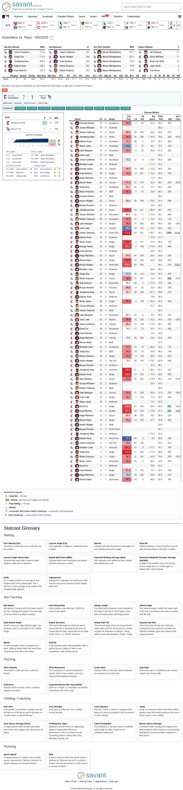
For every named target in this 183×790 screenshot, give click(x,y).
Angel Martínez (87, 178)
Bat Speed (9, 605)
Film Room (126, 108)
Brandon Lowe (86, 164)
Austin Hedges (66, 56)
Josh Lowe (84, 155)
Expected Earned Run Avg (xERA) (65, 685)
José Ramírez (20, 70)
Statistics (118, 16)
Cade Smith (155, 66)
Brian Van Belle (157, 61)
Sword (12, 507)
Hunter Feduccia (87, 132)
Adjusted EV (55, 577)
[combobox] (151, 6)
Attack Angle (145, 605)
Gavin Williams (157, 56)
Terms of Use (71, 781)
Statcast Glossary (22, 528)
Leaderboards (133, 16)
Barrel (14, 500)
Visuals (93, 16)
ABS (105, 16)
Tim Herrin (155, 70)
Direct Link (7, 103)
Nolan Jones (85, 146)
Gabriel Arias (20, 66)
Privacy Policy (86, 781)
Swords (52, 642)
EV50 (6, 577)
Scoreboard (47, 16)
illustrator (18, 16)
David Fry (84, 328)
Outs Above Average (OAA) (17, 723)
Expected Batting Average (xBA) (110, 557)
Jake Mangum (86, 150)
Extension (9, 685)
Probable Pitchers (65, 16)
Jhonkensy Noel (21, 61)
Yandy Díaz (19, 56)
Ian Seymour (155, 52)
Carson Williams (87, 127)
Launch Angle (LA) (58, 543)
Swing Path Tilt (101, 622)
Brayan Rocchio (87, 205)
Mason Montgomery (112, 52)
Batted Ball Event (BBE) (60, 557)
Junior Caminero (21, 52)
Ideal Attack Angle (12, 622)
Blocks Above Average (150, 723)
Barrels (97, 543)
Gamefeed (32, 16)
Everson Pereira (87, 123)
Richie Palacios (67, 66)
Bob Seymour (86, 283)
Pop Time (8, 706)
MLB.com (114, 781)
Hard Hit (13, 496)
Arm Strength (55, 706)
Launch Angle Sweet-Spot (16, 557)
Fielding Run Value (58, 723)
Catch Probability (102, 723)
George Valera (86, 168)
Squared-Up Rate (147, 622)
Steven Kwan (86, 182)
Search (82, 16)
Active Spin (99, 667)
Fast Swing (14, 503)
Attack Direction (57, 622)
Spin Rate (144, 667)
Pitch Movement (57, 667)
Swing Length (101, 605)
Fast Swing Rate (57, 605)
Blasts (7, 642)
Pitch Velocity (10, 667)
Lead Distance (101, 706)
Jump (142, 706)
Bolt (51, 754)
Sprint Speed (10, 754)
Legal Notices (101, 781)
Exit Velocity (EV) (12, 543)
